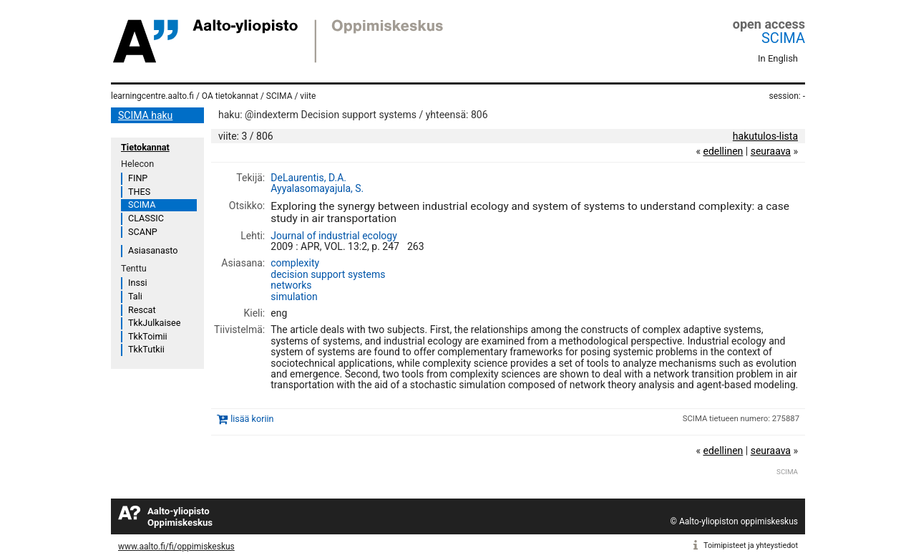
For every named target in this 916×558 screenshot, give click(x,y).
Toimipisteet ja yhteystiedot (750, 545)
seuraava (771, 151)
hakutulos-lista (765, 136)
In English (778, 58)
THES (139, 191)
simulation (294, 296)
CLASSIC (146, 218)
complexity (295, 263)
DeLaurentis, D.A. (308, 177)
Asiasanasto (152, 250)
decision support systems (328, 274)
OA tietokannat (230, 96)
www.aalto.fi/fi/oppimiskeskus (176, 547)
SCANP (142, 231)
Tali (135, 296)
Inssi (137, 282)
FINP (137, 178)
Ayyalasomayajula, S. (317, 188)
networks (291, 285)
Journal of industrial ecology (334, 235)
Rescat (142, 309)
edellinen (723, 151)
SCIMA (783, 38)
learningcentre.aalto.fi (152, 96)
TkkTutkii (146, 349)
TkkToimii (147, 336)
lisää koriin (251, 418)
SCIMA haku (145, 115)
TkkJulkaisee (154, 322)
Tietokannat (145, 147)
